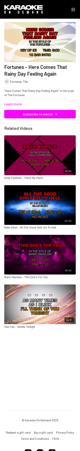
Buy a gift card (43, 432)
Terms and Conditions (35, 438)
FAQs (55, 438)
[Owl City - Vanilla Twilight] (40, 327)
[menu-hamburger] (73, 9)
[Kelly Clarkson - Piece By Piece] (40, 178)
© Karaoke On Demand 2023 (40, 420)
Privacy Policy (65, 432)
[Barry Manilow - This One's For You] (40, 277)
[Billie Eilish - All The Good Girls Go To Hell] (40, 228)
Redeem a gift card (18, 432)
